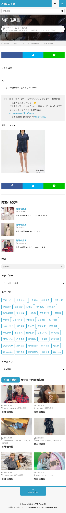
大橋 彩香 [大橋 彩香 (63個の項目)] (32, 313)
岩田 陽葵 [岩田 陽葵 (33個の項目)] (20, 326)
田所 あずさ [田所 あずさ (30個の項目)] (8, 339)
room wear (13, 30)
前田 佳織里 (22, 28)
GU (7, 30)
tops (41, 408)
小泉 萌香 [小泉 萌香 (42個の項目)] (42, 319)
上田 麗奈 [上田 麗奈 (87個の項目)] (34, 300)
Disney (6, 475)
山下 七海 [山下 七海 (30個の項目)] (53, 319)
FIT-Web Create (29, 507)
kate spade (40, 440)
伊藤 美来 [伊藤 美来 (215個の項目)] (7, 307)
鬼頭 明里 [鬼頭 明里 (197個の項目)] (45, 352)
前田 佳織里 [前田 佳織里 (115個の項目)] (8, 313)
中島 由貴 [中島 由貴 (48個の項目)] (45, 300)
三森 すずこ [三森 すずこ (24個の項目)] (8, 300)
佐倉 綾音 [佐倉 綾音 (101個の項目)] (19, 307)
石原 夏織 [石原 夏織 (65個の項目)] (20, 339)
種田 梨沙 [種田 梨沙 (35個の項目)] (32, 339)
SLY (37, 408)
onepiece (13, 408)
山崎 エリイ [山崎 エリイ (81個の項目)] (8, 326)
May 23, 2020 (40, 116)
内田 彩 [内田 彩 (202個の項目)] (29, 307)
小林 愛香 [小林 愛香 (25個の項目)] (30, 319)
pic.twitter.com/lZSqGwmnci (22, 113)
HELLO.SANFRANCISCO (13, 440)
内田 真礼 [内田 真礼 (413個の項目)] (40, 307)
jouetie (6, 408)
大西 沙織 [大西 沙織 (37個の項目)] (57, 313)
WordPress (52, 507)
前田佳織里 (23, 30)
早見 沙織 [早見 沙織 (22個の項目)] (7, 332)
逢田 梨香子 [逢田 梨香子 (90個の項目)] (33, 345)
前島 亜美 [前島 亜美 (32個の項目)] (51, 307)
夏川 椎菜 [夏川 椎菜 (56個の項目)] (20, 313)
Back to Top (33, 492)
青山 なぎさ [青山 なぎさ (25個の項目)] (8, 352)
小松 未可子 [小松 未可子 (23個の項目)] (18, 319)
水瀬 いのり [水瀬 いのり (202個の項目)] (43, 332)
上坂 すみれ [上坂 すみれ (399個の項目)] (21, 300)
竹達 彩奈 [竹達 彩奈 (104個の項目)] (44, 339)
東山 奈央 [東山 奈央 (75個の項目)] (19, 332)
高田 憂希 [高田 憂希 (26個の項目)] (20, 352)
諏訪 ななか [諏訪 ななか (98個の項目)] (8, 345)
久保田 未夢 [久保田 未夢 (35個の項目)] (58, 300)
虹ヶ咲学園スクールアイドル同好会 (42, 30)
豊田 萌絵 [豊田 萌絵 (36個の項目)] (20, 345)
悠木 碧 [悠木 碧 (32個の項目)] (31, 326)
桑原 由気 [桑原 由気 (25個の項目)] (30, 332)
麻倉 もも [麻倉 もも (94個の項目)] (57, 352)
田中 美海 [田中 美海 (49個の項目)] (55, 332)
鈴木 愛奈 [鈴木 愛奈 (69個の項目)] (45, 345)
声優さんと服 (40, 504)
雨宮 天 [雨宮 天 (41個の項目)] (56, 345)
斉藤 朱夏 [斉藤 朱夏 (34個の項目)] (42, 326)
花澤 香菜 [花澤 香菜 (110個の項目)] (55, 339)
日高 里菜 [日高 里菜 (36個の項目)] (53, 326)
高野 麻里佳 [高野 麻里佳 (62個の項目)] (33, 352)
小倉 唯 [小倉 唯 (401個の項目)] (6, 319)
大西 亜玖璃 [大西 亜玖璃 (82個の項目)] (44, 313)
